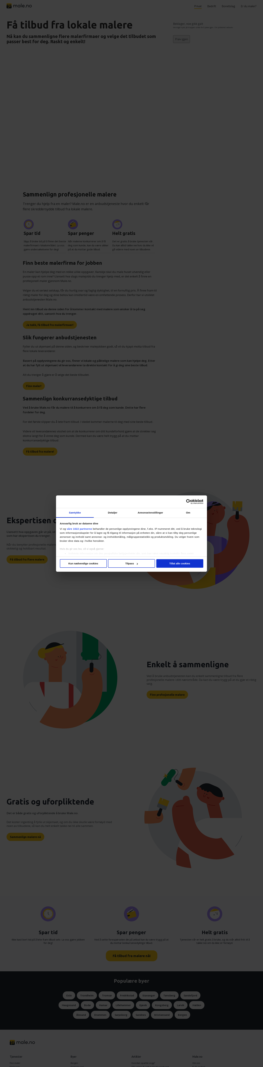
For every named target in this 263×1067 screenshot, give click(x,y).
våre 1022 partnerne (79, 528)
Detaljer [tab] (112, 512)
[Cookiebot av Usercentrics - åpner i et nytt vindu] (188, 501)
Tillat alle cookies (179, 563)
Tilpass (131, 563)
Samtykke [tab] (75, 512)
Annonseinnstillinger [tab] (150, 512)
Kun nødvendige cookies (83, 563)
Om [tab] (188, 512)
